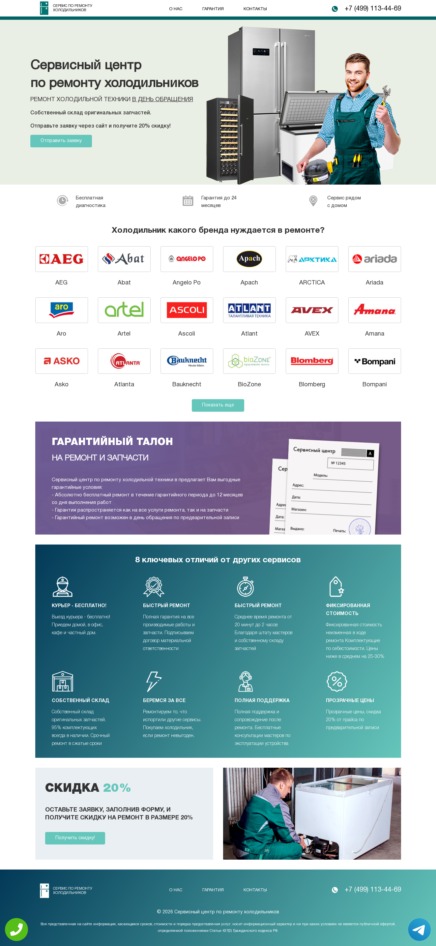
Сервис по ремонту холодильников (72, 8)
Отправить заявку (61, 141)
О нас (176, 9)
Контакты (255, 9)
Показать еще (218, 405)
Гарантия (213, 9)
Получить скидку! (75, 838)
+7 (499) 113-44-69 (373, 9)
